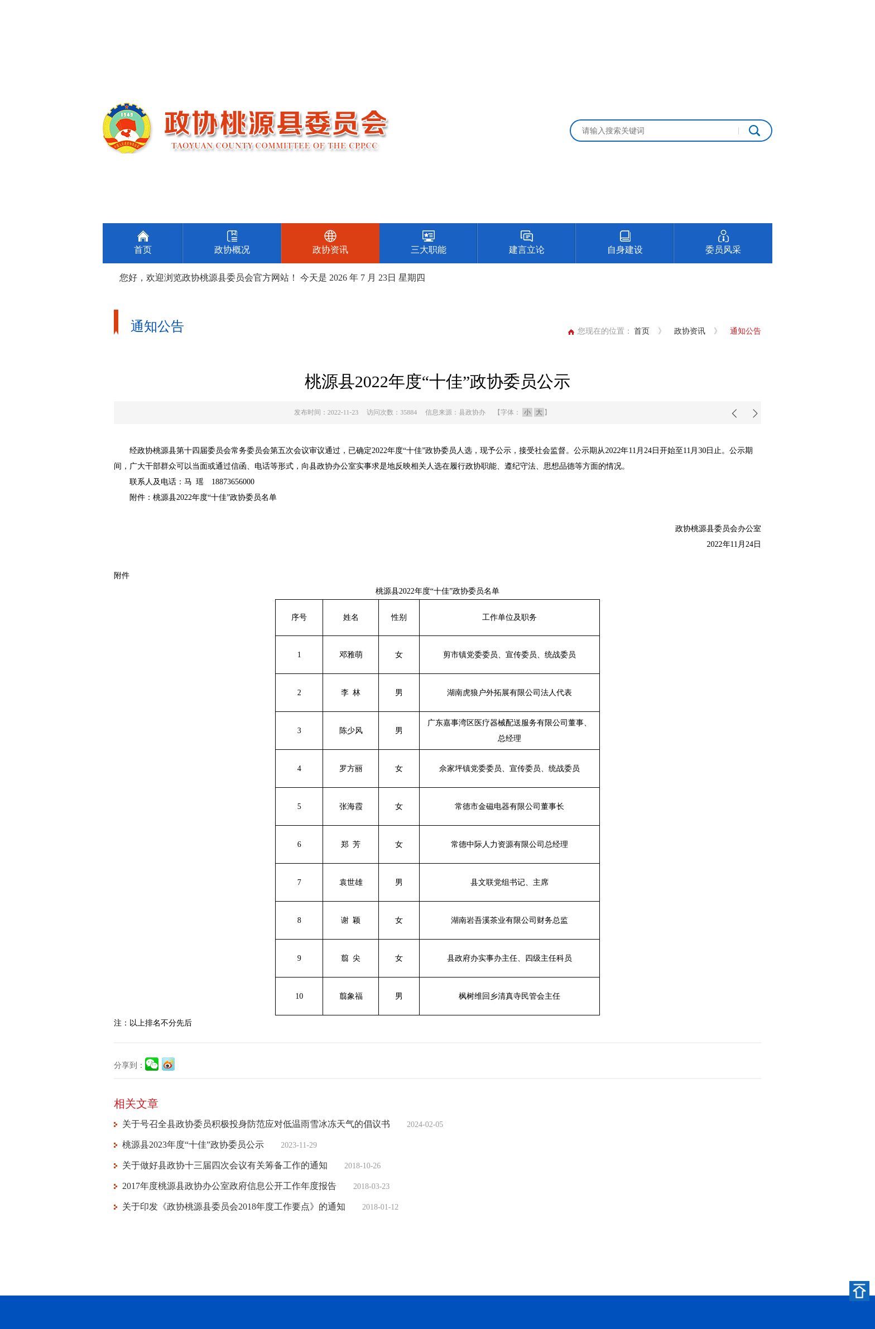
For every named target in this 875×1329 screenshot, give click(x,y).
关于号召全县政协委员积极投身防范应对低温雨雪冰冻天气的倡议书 (256, 1124)
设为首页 (707, 12)
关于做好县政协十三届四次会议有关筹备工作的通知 (225, 1165)
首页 (642, 331)
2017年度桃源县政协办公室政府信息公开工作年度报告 (229, 1186)
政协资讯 (689, 331)
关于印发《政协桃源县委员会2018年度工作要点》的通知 (233, 1206)
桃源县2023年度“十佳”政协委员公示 (193, 1144)
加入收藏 (756, 12)
